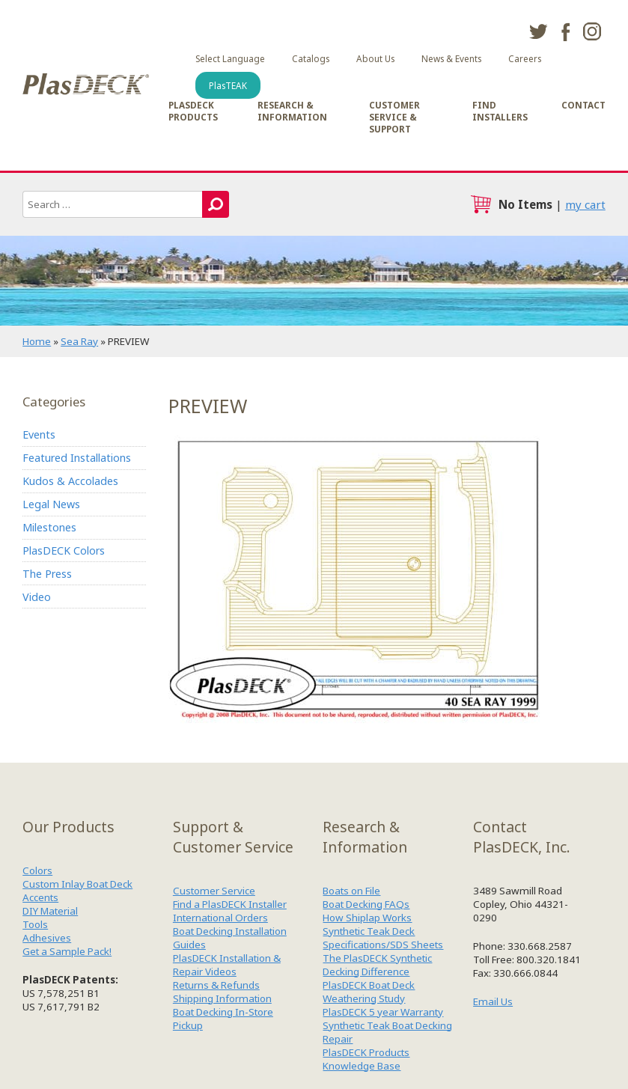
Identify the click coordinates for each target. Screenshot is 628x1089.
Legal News (51, 504)
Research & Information (292, 111)
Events (38, 434)
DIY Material (50, 911)
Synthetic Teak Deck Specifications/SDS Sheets (383, 937)
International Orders (220, 917)
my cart (585, 204)
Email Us (493, 1001)
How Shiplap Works (367, 917)
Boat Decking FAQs (366, 904)
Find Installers (500, 111)
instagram (592, 31)
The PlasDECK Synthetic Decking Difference (377, 964)
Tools (35, 924)
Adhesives (46, 938)
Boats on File (351, 890)
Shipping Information (222, 998)
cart (480, 204)
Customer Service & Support (394, 117)
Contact (583, 105)
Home (36, 341)
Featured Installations (76, 458)
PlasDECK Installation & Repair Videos (227, 964)
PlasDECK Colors (63, 550)
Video (36, 597)
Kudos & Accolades (70, 481)
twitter (538, 31)
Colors (37, 870)
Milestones (49, 527)
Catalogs (310, 58)
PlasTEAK (228, 85)
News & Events (451, 58)
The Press (47, 574)
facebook (565, 31)
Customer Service (214, 890)
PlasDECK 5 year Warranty (383, 1012)
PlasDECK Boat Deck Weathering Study (369, 991)
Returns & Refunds (216, 985)
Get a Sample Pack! (67, 951)
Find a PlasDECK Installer (230, 904)
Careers (524, 58)
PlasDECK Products (193, 111)
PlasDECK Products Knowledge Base (366, 1059)
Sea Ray (79, 341)
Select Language (230, 58)
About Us (375, 58)
